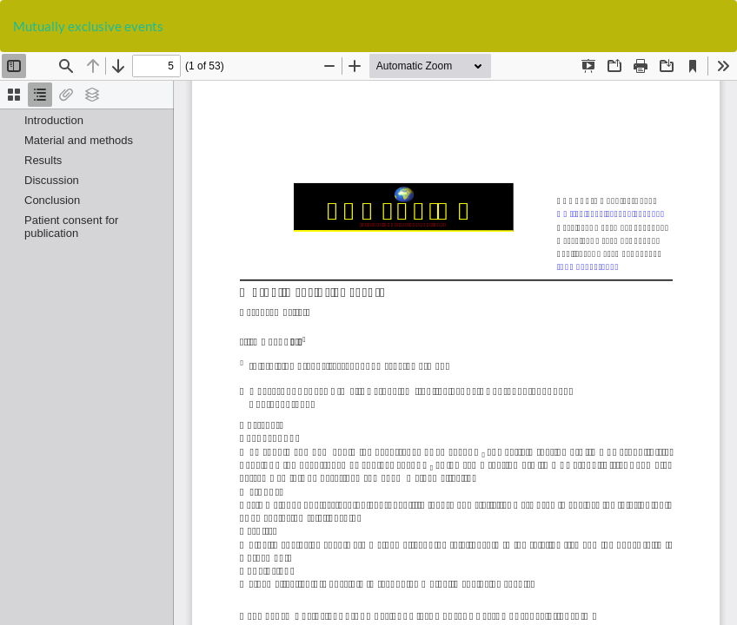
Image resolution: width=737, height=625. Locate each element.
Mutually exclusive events (88, 26)
